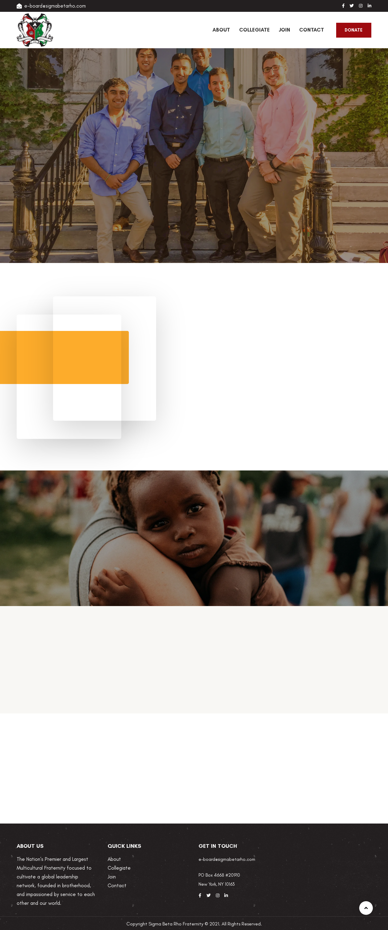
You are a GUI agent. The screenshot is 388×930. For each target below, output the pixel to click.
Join (112, 877)
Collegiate (119, 868)
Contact (117, 885)
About (114, 859)
